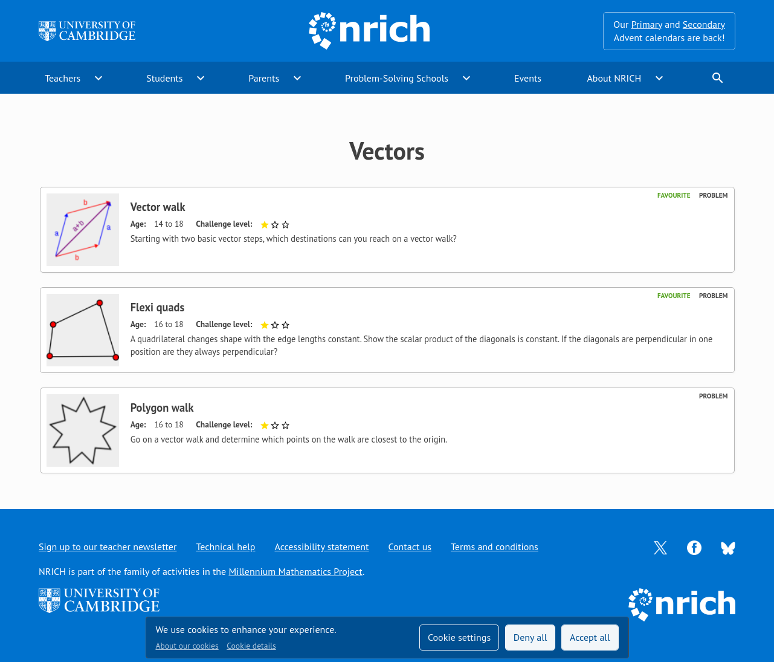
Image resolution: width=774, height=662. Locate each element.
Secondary (704, 24)
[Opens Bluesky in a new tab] (728, 547)
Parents (263, 78)
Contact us (409, 546)
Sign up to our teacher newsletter (107, 546)
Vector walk (158, 207)
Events (527, 78)
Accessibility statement (321, 546)
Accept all (590, 637)
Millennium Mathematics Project (296, 571)
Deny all (530, 637)
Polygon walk (162, 407)
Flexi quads (158, 307)
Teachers (62, 78)
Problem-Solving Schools (396, 78)
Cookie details (251, 645)
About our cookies (187, 645)
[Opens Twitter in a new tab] (660, 546)
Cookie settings (459, 637)
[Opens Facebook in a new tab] (694, 546)
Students (164, 78)
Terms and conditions (494, 546)
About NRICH (614, 78)
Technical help (225, 546)
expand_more (98, 78)
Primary (646, 24)
